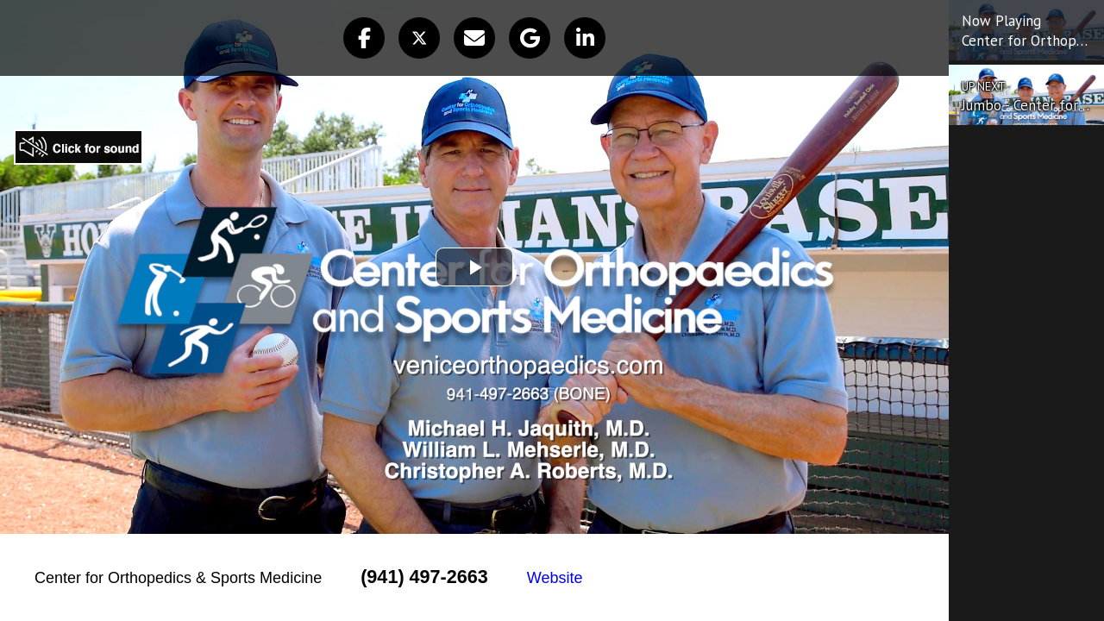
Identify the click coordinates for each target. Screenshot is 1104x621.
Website (555, 577)
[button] (364, 38)
